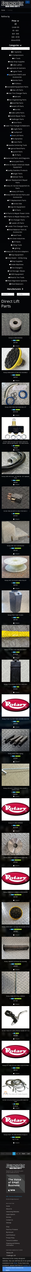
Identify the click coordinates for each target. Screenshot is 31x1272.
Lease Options (10, 1214)
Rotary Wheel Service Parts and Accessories (16, 196)
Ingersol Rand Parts (17, 148)
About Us (9, 1209)
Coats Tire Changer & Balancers (17, 126)
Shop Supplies (16, 261)
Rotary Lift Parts (17, 191)
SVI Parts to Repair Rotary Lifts (16, 217)
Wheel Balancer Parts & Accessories (16, 230)
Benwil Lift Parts (17, 106)
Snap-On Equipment (16, 207)
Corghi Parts (16, 129)
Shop (7, 1227)
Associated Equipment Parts (16, 87)
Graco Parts (17, 142)
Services (8, 1217)
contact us (26, 1265)
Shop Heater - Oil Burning (16, 258)
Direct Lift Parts (16, 135)
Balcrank (17, 96)
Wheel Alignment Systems (16, 281)
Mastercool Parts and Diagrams (17, 158)
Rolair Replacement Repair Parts (17, 181)
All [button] (15, 24)
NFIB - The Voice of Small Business (14, 1196)
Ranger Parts (16, 173)
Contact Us (9, 1220)
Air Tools (16, 58)
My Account (9, 1232)
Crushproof (17, 132)
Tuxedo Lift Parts (17, 223)
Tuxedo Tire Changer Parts (17, 226)
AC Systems (16, 52)
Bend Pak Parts (16, 103)
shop (15, 1263)
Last (28, 1154)
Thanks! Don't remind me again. (14, 1269)
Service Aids (17, 204)
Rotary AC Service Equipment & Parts (16, 187)
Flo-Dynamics (16, 139)
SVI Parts (17, 210)
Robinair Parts (17, 177)
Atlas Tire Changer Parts (17, 93)
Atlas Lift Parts (16, 90)
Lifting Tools (16, 245)
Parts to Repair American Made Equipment (16, 166)
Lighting (16, 248)
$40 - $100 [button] (15, 37)
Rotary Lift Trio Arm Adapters (16, 251)
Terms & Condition (12, 1240)
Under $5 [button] (15, 27)
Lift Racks (16, 242)
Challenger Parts (17, 119)
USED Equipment (16, 274)
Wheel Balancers (16, 284)
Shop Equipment (16, 255)
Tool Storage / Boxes (16, 271)
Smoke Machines (16, 264)
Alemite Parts (17, 80)
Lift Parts (17, 155)
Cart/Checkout (10, 1235)
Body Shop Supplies (16, 62)
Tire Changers (16, 268)
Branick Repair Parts (16, 116)
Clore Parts (17, 122)
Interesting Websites (12, 1212)
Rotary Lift (9, 1253)
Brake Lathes (16, 65)
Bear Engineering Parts (16, 100)
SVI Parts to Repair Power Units (17, 213)
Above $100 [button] (15, 40)
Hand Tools (16, 235)
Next (23, 1154)
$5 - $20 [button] (16, 30)
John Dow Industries (16, 238)
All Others (16, 83)
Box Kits (16, 109)
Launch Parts (16, 152)
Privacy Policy (10, 1238)
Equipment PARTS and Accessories (16, 76)
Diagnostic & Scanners (16, 68)
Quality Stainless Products (16, 170)
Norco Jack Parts (17, 161)
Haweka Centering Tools (17, 145)
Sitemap (8, 1223)
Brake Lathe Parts (16, 113)
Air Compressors (16, 55)
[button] (27, 2)
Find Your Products (12, 1229)
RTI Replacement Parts (16, 200)
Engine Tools (16, 71)
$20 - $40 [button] (15, 34)
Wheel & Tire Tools (16, 277)
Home (3, 10)
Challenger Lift (11, 1255)
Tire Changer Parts (17, 220)
